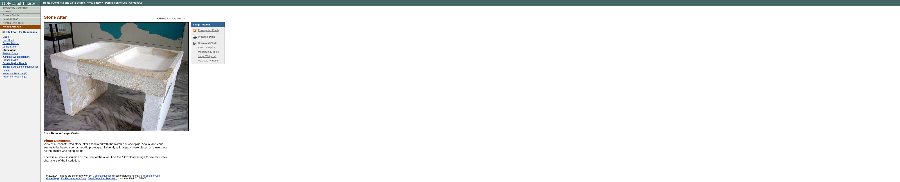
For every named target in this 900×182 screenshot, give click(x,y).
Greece (6, 11)
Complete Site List (63, 2)
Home (46, 2)
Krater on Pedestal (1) (14, 73)
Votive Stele (9, 46)
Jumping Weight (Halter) (15, 56)
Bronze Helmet (10, 43)
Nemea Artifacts (12, 26)
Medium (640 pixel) (208, 51)
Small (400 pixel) (207, 47)
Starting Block (10, 53)
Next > (180, 18)
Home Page (52, 178)
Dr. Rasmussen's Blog (73, 178)
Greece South (10, 15)
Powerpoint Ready (208, 30)
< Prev (161, 18)
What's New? (95, 2)
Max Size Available (208, 60)
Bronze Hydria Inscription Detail (20, 66)
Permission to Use (116, 2)
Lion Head (8, 40)
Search (81, 2)
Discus (6, 70)
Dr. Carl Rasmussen (100, 175)
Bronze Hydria (10, 60)
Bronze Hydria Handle (14, 63)
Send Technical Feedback (102, 178)
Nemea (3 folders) (13, 22)
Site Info (11, 32)
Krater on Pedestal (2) (14, 76)
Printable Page (206, 36)
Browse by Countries (15, 7)
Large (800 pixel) (207, 56)
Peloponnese (10, 19)
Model (5, 36)
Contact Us (136, 2)
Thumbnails (30, 32)
